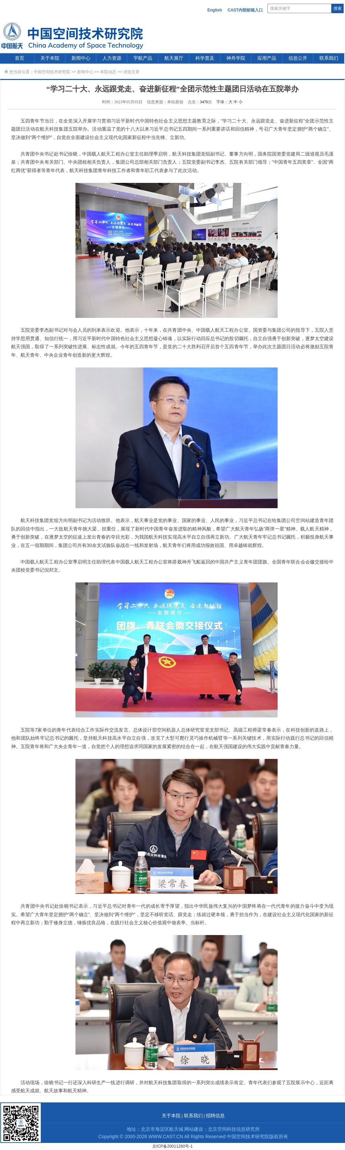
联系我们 (328, 58)
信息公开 (297, 58)
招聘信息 (215, 1115)
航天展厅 (173, 58)
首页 (19, 58)
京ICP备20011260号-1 (172, 1146)
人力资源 (111, 58)
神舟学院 (235, 58)
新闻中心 (80, 58)
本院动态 (108, 72)
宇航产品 (142, 58)
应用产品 (266, 58)
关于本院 (49, 58)
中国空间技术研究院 (52, 72)
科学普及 (204, 58)
